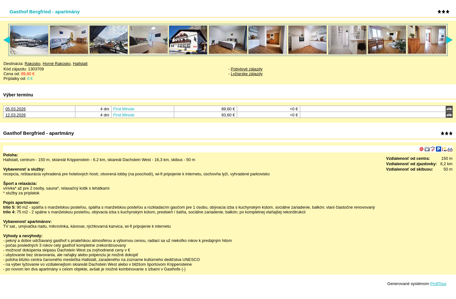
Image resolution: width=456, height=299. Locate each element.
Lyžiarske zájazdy (247, 73)
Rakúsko (33, 63)
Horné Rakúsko (57, 63)
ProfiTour (438, 283)
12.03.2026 (15, 115)
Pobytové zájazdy (247, 69)
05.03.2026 (15, 109)
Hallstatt (80, 63)
